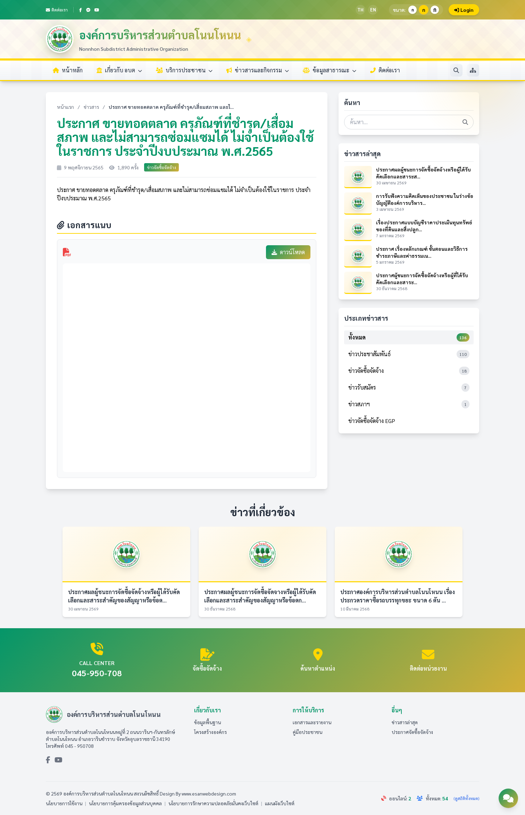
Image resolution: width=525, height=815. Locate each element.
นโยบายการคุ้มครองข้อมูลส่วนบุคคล (125, 803)
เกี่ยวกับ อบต (119, 70)
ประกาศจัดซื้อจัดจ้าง (412, 732)
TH (360, 10)
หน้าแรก (65, 107)
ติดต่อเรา (57, 10)
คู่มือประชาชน (307, 732)
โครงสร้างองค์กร (210, 732)
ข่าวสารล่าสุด (405, 722)
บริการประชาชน (184, 70)
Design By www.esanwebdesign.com (198, 793)
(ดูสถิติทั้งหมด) (466, 798)
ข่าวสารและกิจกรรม (257, 70)
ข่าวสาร (91, 107)
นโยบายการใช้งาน (64, 803)
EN (373, 10)
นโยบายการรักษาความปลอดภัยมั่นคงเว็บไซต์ (213, 803)
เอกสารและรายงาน (312, 722)
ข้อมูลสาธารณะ (329, 70)
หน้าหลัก (68, 70)
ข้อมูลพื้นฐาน (207, 722)
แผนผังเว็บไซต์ (279, 803)
